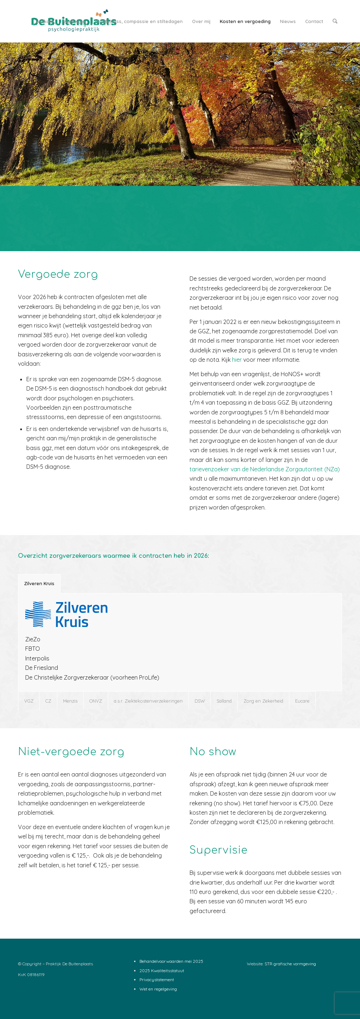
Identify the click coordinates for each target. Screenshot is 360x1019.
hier (237, 359)
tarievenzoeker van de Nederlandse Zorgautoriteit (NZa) (265, 469)
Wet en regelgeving (158, 989)
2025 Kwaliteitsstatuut (161, 970)
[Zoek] (335, 21)
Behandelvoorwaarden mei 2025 (171, 961)
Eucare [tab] (302, 701)
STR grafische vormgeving (290, 963)
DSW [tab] (200, 701)
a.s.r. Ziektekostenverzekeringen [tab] (148, 701)
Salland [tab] (224, 701)
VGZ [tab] (29, 701)
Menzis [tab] (70, 701)
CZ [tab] (48, 701)
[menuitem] (44, 21)
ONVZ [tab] (95, 701)
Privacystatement (156, 979)
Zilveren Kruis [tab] (39, 583)
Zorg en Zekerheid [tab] (263, 701)
